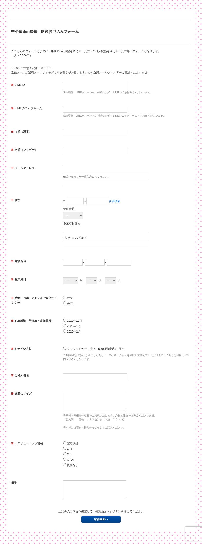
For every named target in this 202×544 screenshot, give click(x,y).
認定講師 (70, 447)
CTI (67, 458)
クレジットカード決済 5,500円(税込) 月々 (93, 348)
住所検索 (114, 201)
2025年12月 (72, 320)
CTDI (68, 463)
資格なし (70, 468)
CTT (68, 452)
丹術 (68, 303)
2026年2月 (72, 331)
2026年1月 (72, 326)
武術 (68, 298)
